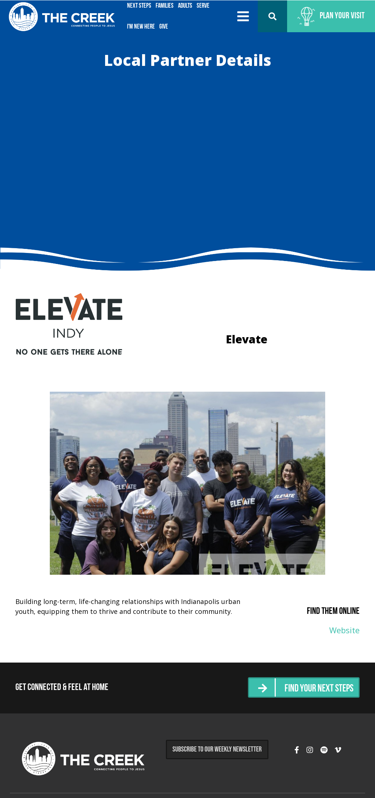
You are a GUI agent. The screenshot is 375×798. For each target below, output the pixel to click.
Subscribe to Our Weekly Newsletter (217, 749)
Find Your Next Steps (315, 688)
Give (163, 26)
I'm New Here (141, 26)
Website (344, 629)
